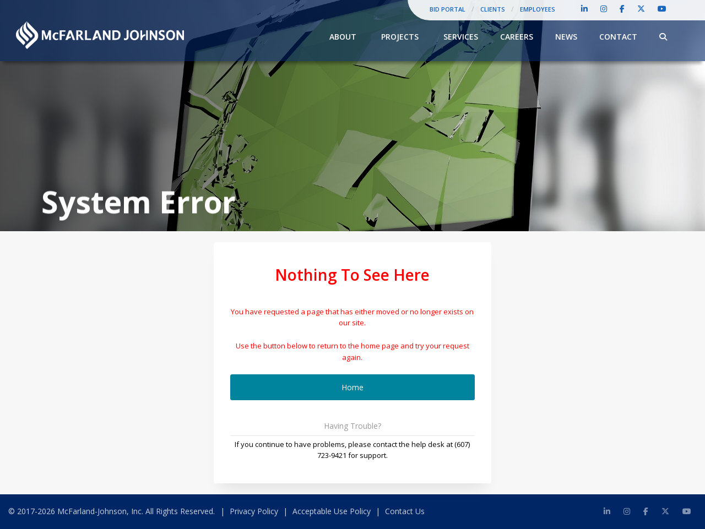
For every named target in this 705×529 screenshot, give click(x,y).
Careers (516, 36)
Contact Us (405, 511)
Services (460, 36)
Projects (400, 36)
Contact (618, 36)
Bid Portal (447, 9)
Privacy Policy (254, 511)
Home (352, 387)
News (566, 36)
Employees (537, 9)
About (342, 36)
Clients (492, 9)
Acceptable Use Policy (331, 511)
